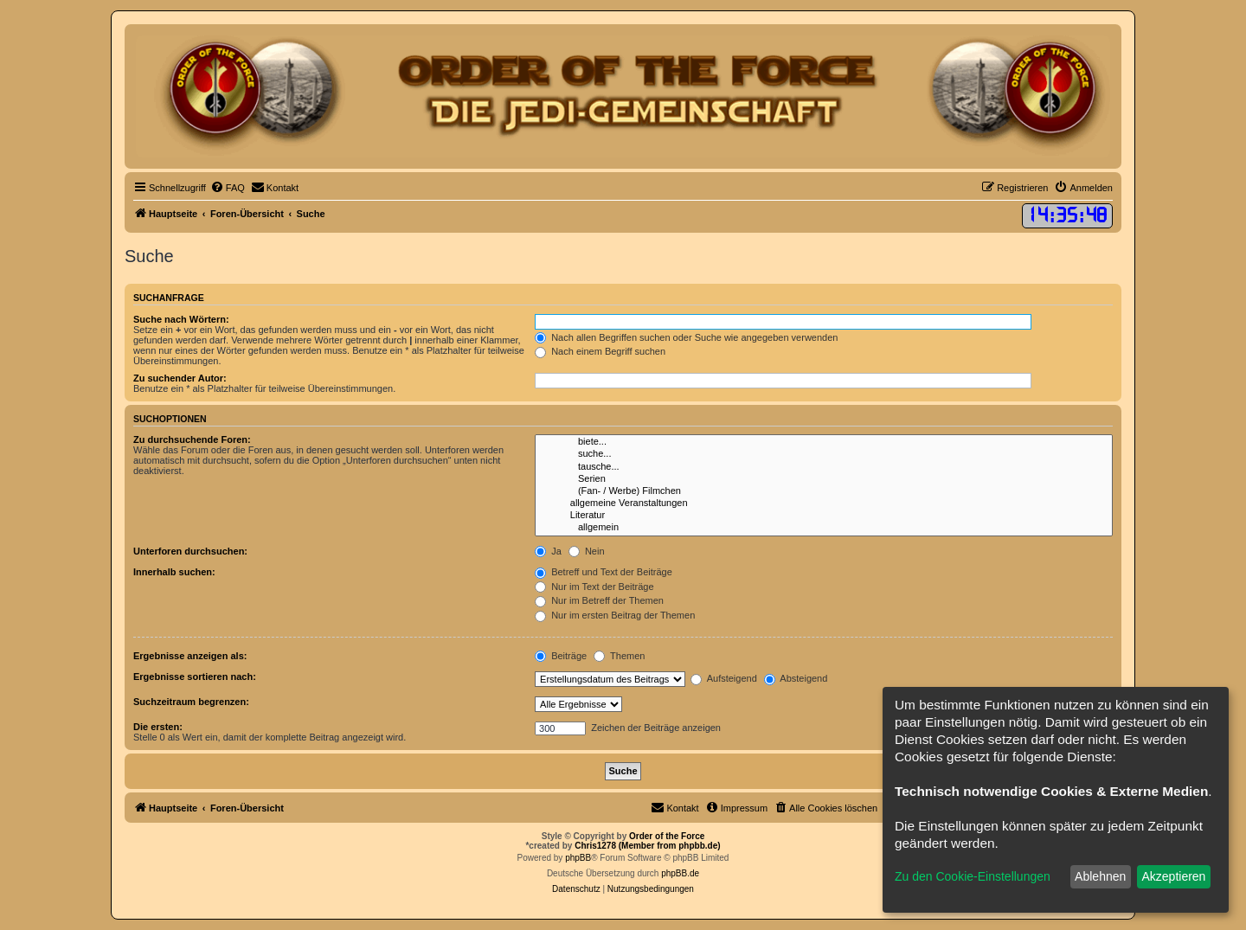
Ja (548, 551)
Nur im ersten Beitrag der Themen (615, 615)
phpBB (578, 858)
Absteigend (796, 678)
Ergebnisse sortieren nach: (194, 676)
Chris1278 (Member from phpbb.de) (647, 845)
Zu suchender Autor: (180, 378)
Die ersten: (158, 727)
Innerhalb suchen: (174, 572)
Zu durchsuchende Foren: (192, 439)
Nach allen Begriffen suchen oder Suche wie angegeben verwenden (686, 337)
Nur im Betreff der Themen (599, 600)
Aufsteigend (723, 678)
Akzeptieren (1173, 876)
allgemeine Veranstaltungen (823, 503)
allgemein (823, 528)
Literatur (823, 516)
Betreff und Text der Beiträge (603, 572)
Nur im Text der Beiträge (594, 586)
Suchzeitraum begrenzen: (191, 701)
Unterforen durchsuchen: (190, 551)
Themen (619, 656)
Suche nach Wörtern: (181, 319)
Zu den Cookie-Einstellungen (972, 876)
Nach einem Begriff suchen (600, 351)
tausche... (823, 467)
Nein (586, 551)
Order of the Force (666, 836)
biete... (823, 442)
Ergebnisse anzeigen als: (190, 656)
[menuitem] (227, 187)
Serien (823, 479)
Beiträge (561, 656)
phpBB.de (680, 873)
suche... (823, 454)
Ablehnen (1100, 876)
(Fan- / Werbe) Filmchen (823, 491)
